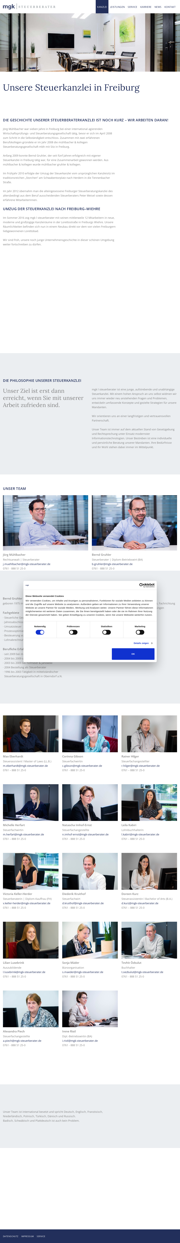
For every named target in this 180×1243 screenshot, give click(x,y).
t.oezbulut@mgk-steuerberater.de (142, 972)
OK (133, 654)
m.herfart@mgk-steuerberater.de (23, 834)
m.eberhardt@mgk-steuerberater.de (25, 765)
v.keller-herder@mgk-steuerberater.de (26, 903)
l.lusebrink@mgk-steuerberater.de (24, 972)
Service (132, 7)
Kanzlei (102, 7)
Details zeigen (141, 643)
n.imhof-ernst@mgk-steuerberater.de (85, 834)
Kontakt (170, 7)
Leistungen (117, 7)
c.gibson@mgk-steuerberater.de (82, 765)
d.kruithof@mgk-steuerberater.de (83, 903)
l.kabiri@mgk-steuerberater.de (140, 834)
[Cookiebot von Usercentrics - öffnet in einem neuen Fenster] (142, 585)
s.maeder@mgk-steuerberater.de (82, 972)
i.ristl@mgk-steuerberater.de (80, 1040)
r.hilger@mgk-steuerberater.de (140, 765)
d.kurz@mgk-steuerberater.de (139, 903)
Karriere (146, 7)
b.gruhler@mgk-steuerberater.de (112, 564)
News (158, 7)
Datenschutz (10, 1236)
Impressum (27, 1236)
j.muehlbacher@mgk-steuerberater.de (26, 564)
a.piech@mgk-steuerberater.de (22, 1040)
